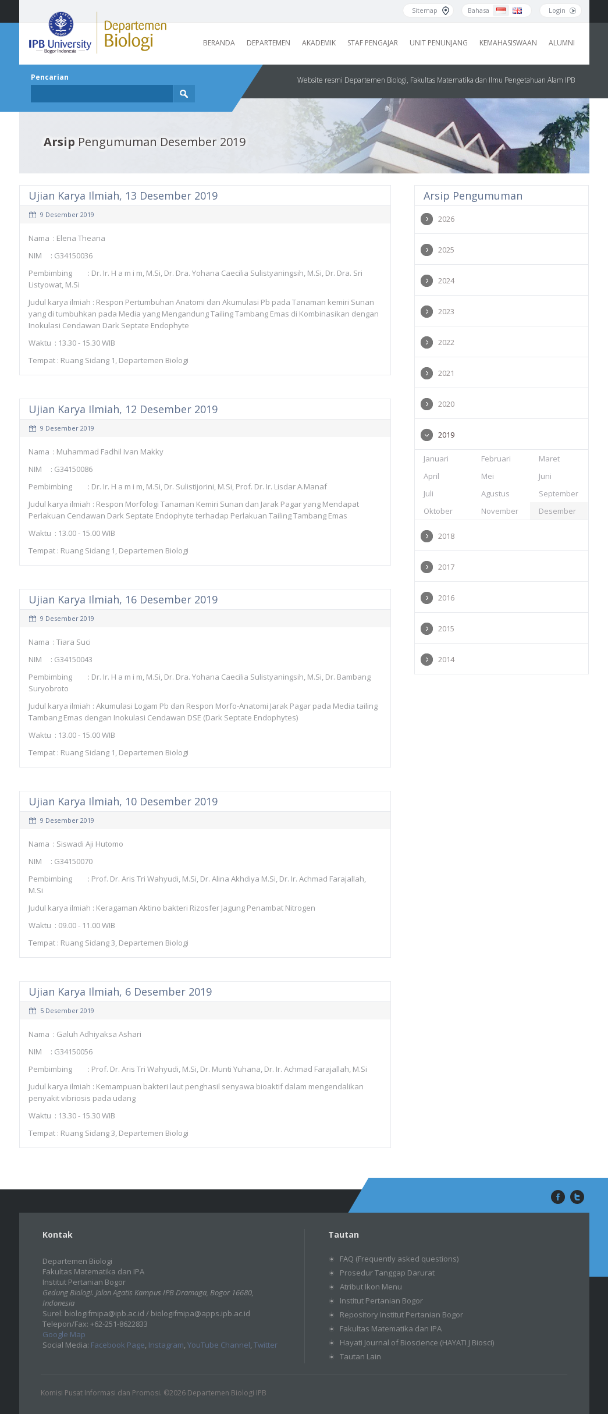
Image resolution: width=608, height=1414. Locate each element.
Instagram (166, 1345)
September (558, 493)
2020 (446, 404)
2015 (446, 628)
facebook (557, 1197)
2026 (446, 219)
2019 (446, 434)
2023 (446, 311)
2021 (446, 373)
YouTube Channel (218, 1345)
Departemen (268, 43)
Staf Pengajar (372, 43)
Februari (496, 458)
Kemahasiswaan (508, 43)
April (431, 476)
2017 (446, 567)
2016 (446, 597)
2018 (446, 536)
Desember (557, 511)
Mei (487, 476)
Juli (428, 493)
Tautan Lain (360, 1356)
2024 (446, 280)
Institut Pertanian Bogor (381, 1300)
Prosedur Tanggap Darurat (387, 1272)
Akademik (319, 43)
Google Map (64, 1334)
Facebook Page (118, 1345)
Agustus (495, 493)
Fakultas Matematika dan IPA (391, 1328)
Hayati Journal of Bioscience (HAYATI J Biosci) (417, 1342)
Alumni (562, 43)
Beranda (219, 43)
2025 (446, 249)
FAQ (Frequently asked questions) (399, 1258)
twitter (577, 1197)
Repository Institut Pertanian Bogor (401, 1314)
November (499, 511)
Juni (545, 476)
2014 (446, 659)
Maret (549, 458)
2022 (446, 342)
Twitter (266, 1345)
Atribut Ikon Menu (371, 1286)
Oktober (438, 511)
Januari (436, 458)
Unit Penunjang (439, 43)
